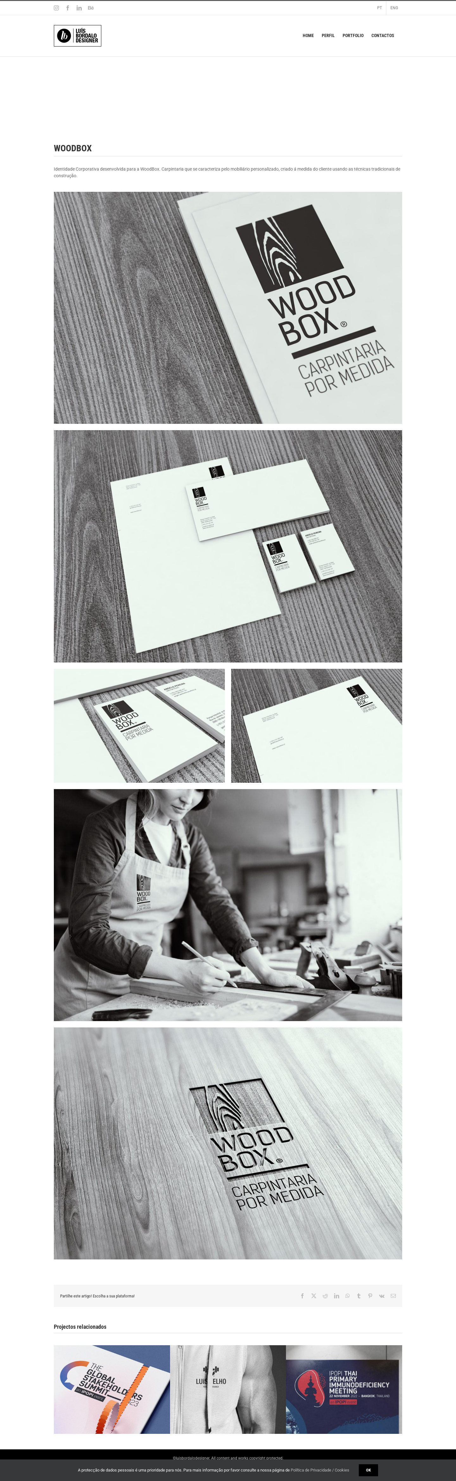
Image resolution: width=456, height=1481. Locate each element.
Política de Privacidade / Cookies (320, 1470)
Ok (368, 1470)
